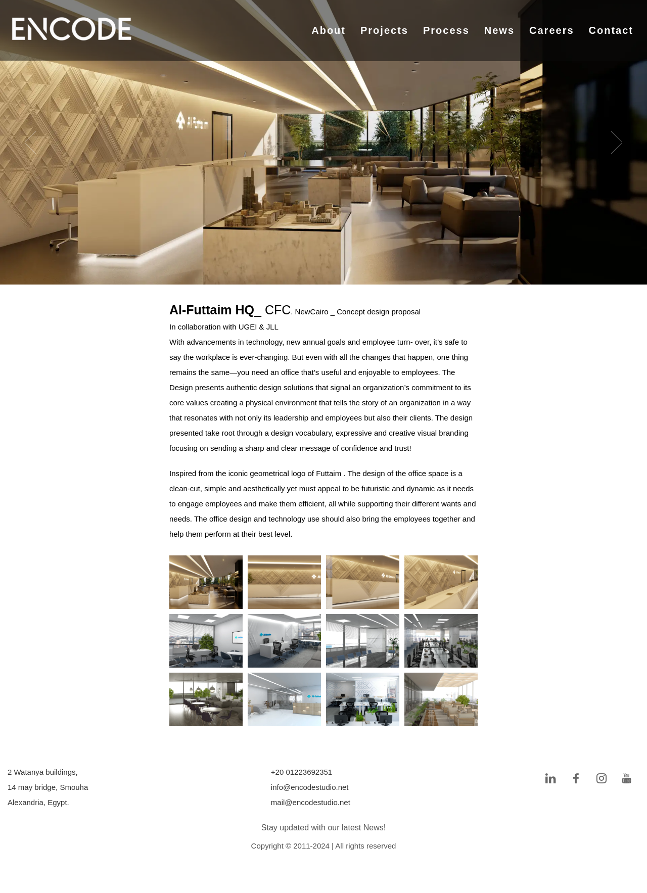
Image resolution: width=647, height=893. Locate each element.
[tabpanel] (323, 142)
